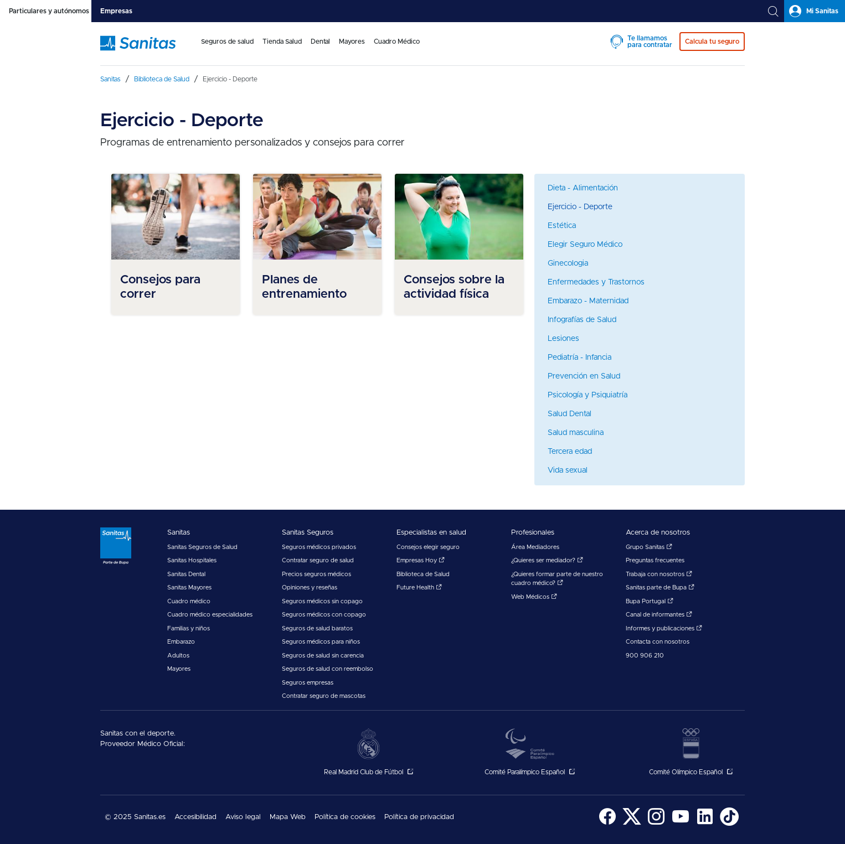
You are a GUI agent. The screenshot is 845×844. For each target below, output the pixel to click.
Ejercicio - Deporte (580, 207)
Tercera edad (570, 451)
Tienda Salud (282, 41)
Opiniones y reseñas (309, 587)
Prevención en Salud (584, 376)
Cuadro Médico (397, 41)
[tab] (45, 11)
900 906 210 (645, 656)
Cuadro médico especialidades (210, 615)
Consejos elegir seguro (428, 547)
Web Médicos (534, 597)
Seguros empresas (307, 683)
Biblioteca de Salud (423, 574)
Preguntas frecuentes (655, 560)
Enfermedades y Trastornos (596, 282)
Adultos (178, 656)
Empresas (116, 11)
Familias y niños (188, 628)
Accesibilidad (195, 817)
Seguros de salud (227, 41)
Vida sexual (568, 470)
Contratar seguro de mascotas (323, 696)
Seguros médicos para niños (321, 642)
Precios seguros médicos (316, 574)
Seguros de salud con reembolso (327, 669)
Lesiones (563, 339)
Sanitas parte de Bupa (660, 587)
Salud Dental (569, 414)
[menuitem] (227, 48)
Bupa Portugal (649, 601)
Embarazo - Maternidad (588, 301)
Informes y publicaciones (664, 628)
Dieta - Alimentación (583, 188)
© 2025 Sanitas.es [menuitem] (135, 817)
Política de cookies (345, 817)
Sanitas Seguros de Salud (202, 547)
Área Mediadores (535, 547)
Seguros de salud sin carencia (323, 656)
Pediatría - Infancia (579, 357)
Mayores (352, 41)
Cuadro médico (188, 601)
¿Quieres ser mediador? (547, 560)
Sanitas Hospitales (192, 560)
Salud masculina (576, 433)
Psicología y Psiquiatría (587, 395)
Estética (562, 226)
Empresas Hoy (420, 560)
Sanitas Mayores (189, 587)
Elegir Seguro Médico (585, 244)
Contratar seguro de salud (318, 560)
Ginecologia (568, 263)
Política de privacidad (419, 817)
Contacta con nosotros (657, 642)
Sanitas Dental (186, 574)
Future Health (419, 587)
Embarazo (181, 642)
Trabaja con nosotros (659, 574)
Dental (320, 41)
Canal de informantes (659, 615)
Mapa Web (288, 817)
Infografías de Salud (582, 320)
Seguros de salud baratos (317, 628)
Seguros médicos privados (319, 547)
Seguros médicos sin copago (322, 601)
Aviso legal (243, 817)
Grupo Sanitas (649, 547)
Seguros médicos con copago (324, 615)
